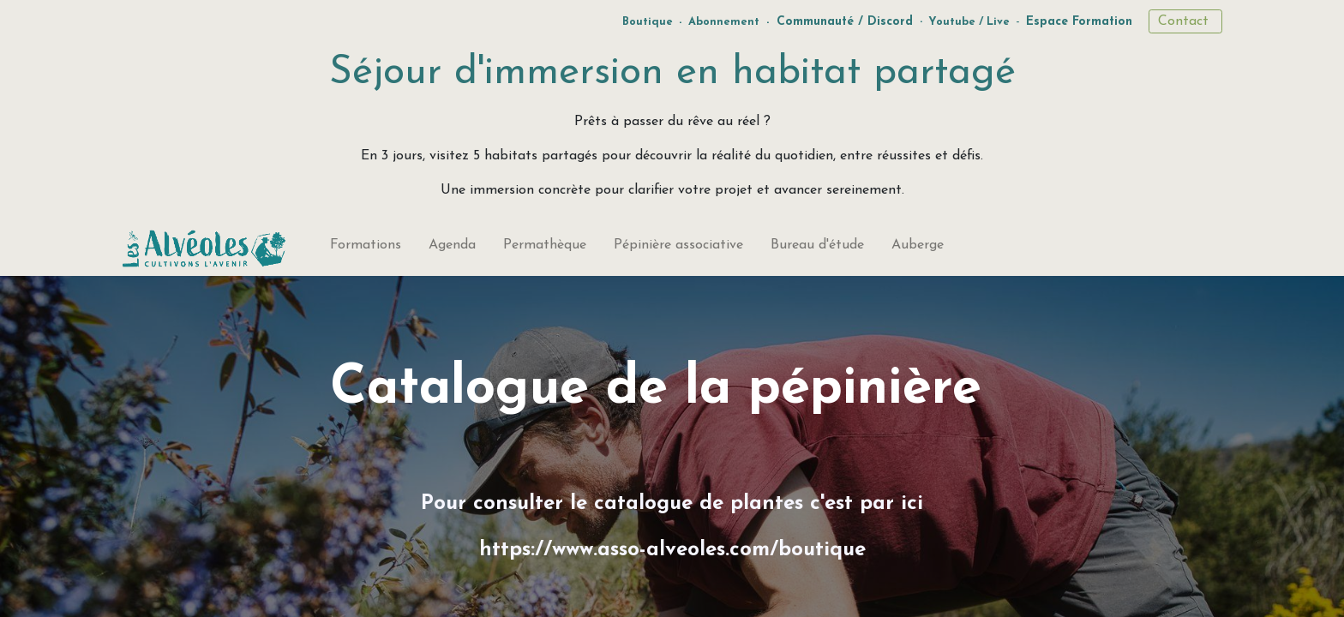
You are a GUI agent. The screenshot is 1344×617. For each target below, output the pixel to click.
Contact (1185, 21)
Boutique (647, 21)
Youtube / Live (969, 21)
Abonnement (723, 21)
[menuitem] (365, 248)
